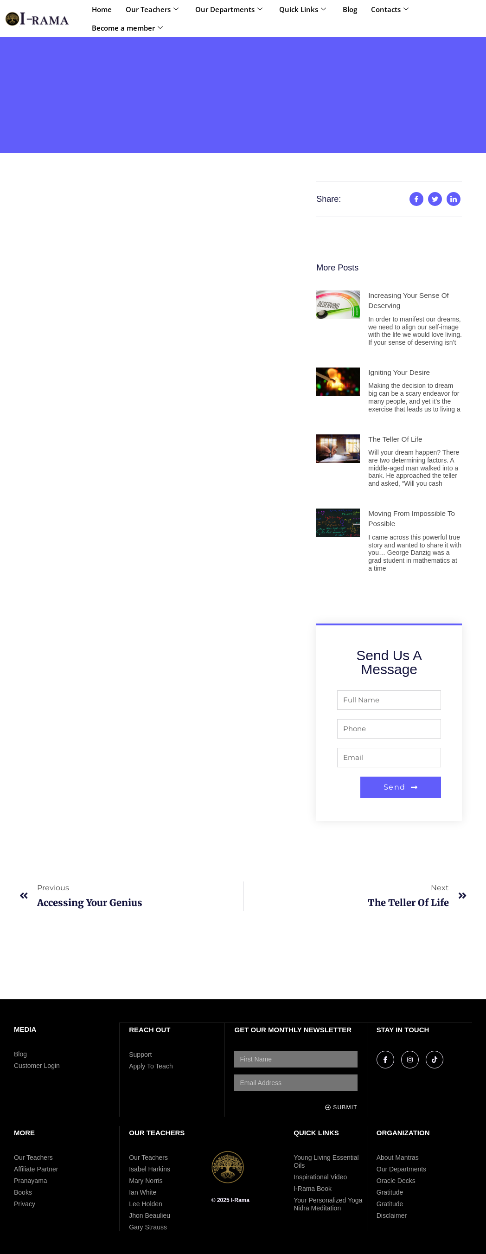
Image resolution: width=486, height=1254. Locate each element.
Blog (350, 9)
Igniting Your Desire (400, 372)
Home (102, 9)
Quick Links (302, 9)
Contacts (390, 9)
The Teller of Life (396, 439)
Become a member (127, 27)
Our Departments (228, 9)
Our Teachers (152, 9)
